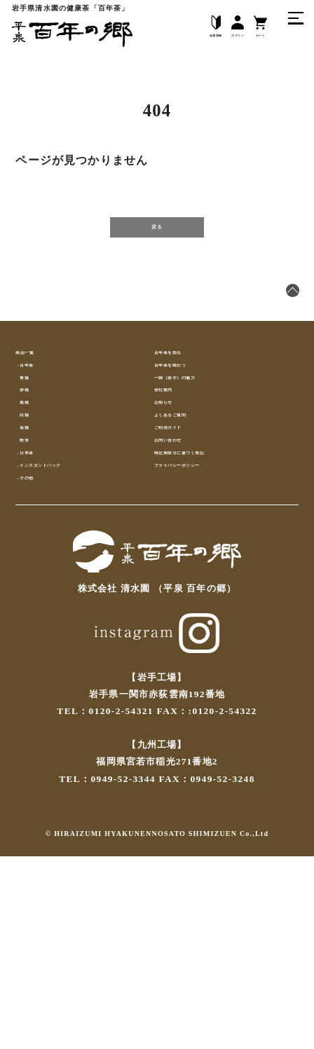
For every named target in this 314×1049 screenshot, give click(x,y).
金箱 (35, 551)
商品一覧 (35, 389)
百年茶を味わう (189, 415)
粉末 (35, 578)
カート (255, 28)
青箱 (35, 443)
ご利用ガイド (184, 551)
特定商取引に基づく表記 (209, 605)
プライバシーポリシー (204, 632)
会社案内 (174, 470)
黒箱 (35, 497)
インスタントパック (70, 632)
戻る (157, 241)
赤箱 (35, 470)
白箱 (35, 524)
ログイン (218, 28)
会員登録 (177, 28)
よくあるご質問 (189, 524)
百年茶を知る (184, 389)
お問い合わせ (184, 578)
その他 (40, 659)
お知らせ (174, 497)
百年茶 (40, 415)
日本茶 (40, 605)
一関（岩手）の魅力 (199, 443)
